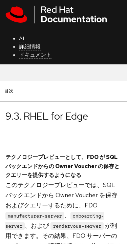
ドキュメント (35, 54)
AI (21, 38)
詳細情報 (30, 46)
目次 (10, 90)
